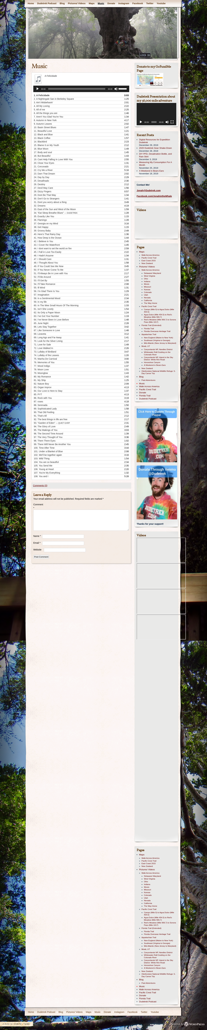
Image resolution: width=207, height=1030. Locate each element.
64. (51, 319)
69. (48, 337)
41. (47, 237)
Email (36, 543)
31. (50, 202)
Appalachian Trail (149, 334)
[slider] (76, 89)
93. (52, 423)
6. (45, 113)
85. (38, 394)
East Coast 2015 (149, 260)
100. (44, 448)
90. (44, 412)
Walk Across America (150, 255)
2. (54, 99)
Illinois (146, 284)
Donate (111, 3)
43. (47, 245)
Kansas (147, 289)
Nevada (147, 298)
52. (42, 277)
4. (42, 106)
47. (42, 259)
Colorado (148, 292)
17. (43, 152)
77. (42, 366)
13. (42, 138)
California (148, 300)
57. (41, 294)
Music (101, 3)
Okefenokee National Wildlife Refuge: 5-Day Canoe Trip (158, 372)
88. (40, 405)
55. (39, 287)
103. (41, 458)
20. (44, 163)
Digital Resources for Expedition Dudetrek (154, 141)
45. (47, 252)
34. (55, 213)
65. (41, 323)
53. (40, 280)
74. (46, 355)
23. (44, 173)
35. (44, 216)
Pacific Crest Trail (149, 258)
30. (46, 198)
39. (42, 230)
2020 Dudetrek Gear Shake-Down (155, 148)
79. (41, 373)
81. (40, 380)
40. (47, 234)
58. (47, 298)
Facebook (137, 3)
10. (45, 127)
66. (45, 326)
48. (46, 262)
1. (41, 95)
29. (45, 195)
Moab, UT (146, 346)
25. (41, 180)
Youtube (161, 3)
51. (51, 273)
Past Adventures (148, 380)
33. (55, 209)
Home (31, 3)
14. (40, 141)
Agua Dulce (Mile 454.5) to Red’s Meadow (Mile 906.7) (158, 315)
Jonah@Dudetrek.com (149, 190)
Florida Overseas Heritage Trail (157, 331)
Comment (37, 506)
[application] (81, 89)
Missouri (147, 287)
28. (42, 191)
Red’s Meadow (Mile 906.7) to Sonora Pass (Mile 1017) (160, 321)
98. (44, 440)
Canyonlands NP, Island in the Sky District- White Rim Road (158, 358)
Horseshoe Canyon (152, 362)
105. (43, 465)
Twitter (149, 3)
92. (50, 419)
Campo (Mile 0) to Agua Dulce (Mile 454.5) (159, 310)
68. (40, 334)
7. (48, 116)
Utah (146, 295)
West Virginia (149, 276)
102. (48, 455)
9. (43, 124)
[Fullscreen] (172, 122)
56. (46, 291)
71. (42, 344)
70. (48, 341)
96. (48, 433)
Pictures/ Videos (77, 3)
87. (38, 401)
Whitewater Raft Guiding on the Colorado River (157, 353)
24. (41, 177)
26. (39, 184)
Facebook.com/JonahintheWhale (154, 196)
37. (46, 223)
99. (52, 444)
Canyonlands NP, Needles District (158, 349)
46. (44, 255)
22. (43, 170)
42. (43, 241)
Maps (92, 3)
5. (39, 109)
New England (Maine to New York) (158, 337)
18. (42, 156)
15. (46, 145)
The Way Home (150, 303)
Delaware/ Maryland (152, 273)
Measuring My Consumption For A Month (155, 163)
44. (52, 248)
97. (48, 437)
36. (40, 220)
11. (43, 131)
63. (46, 316)
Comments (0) (40, 485)
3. (43, 102)
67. (47, 330)
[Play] (37, 88)
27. (43, 188)
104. (46, 462)
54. (44, 284)
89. (45, 408)
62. (47, 312)
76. (44, 362)
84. (48, 391)
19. (53, 159)
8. (45, 120)
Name (37, 536)
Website (37, 549)
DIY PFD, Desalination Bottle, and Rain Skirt (155, 155)
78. (41, 369)
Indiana (147, 281)
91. (40, 415)
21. (41, 166)
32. (39, 205)
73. (45, 351)
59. (40, 302)
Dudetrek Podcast (46, 3)
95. (45, 430)
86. (43, 398)
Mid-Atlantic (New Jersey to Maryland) (160, 343)
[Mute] (116, 88)
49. (48, 266)
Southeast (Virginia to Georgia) (157, 340)
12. (43, 134)
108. (41, 476)
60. (56, 305)
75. (45, 359)
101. (48, 451)
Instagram (123, 3)
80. (42, 376)
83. (42, 387)
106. (44, 469)
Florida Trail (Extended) (151, 325)
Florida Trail (149, 328)
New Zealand (147, 263)
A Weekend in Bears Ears (151, 171)
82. (41, 383)
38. (41, 227)
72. (43, 348)
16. (41, 148)
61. (44, 309)
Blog (62, 3)
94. (44, 426)
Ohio (146, 279)
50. (48, 270)
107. (47, 472)
